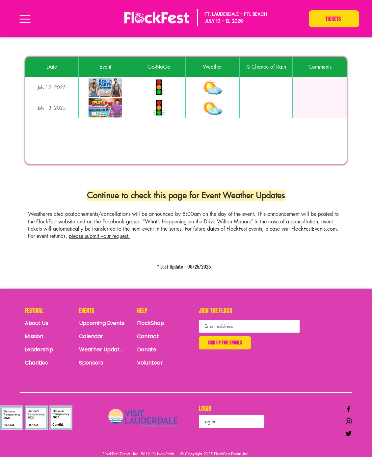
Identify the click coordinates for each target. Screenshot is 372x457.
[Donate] (160, 349)
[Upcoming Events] (102, 323)
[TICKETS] (334, 18)
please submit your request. (99, 236)
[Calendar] (104, 336)
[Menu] (25, 19)
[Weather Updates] (102, 349)
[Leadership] (48, 349)
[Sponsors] (102, 363)
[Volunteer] (160, 363)
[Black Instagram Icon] (349, 421)
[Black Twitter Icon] (349, 434)
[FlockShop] (160, 323)
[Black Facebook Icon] (349, 409)
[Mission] (48, 336)
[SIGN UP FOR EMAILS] (225, 342)
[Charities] (48, 363)
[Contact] (160, 336)
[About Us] (48, 323)
